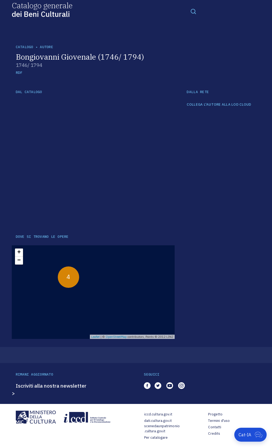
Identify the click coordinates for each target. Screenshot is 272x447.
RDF (19, 72)
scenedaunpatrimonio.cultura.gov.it (162, 429)
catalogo (24, 47)
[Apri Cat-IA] (250, 435)
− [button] (19, 261)
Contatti (214, 427)
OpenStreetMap (116, 337)
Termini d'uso (219, 420)
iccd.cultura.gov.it (158, 414)
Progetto (215, 414)
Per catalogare (156, 437)
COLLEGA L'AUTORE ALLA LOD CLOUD (219, 104)
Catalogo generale (42, 9)
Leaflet (95, 337)
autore (46, 47)
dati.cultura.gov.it (158, 420)
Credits (214, 433)
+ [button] (19, 253)
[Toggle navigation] (193, 11)
